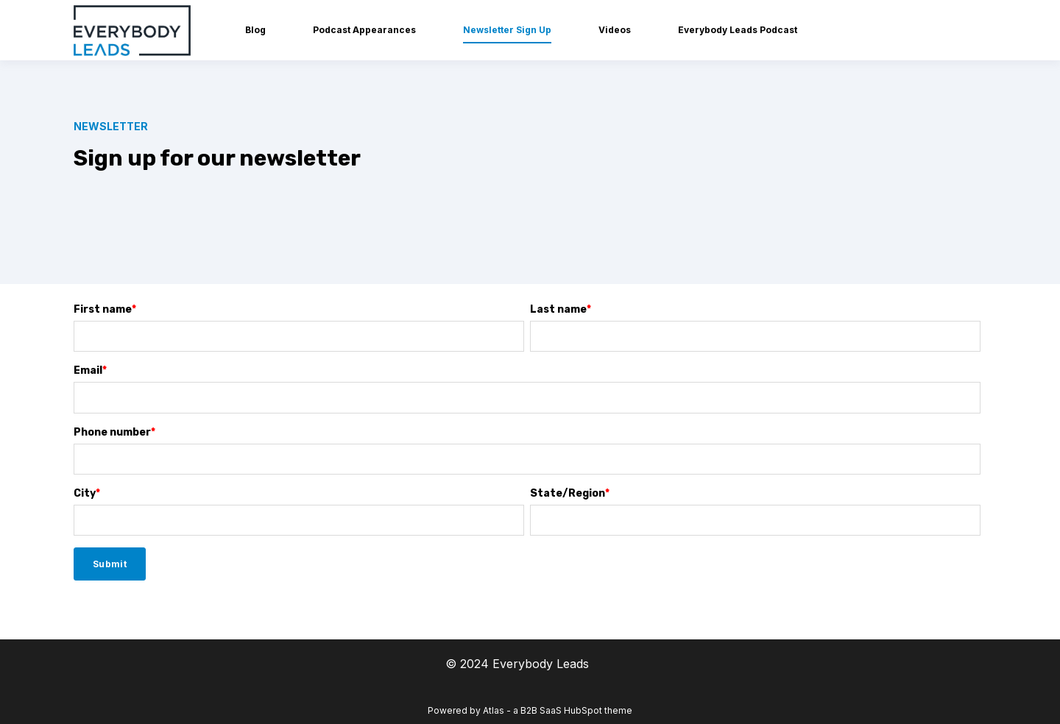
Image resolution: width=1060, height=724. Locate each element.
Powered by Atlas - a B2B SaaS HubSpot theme (530, 710)
